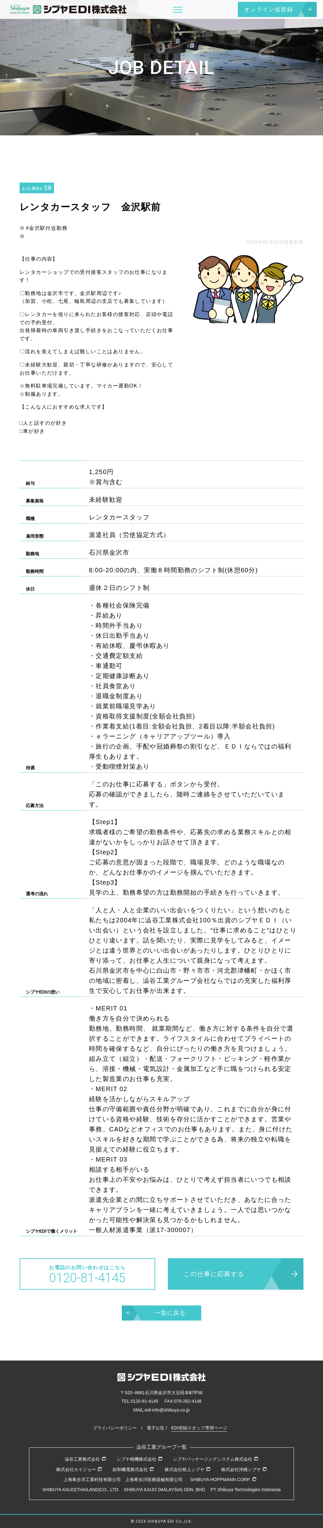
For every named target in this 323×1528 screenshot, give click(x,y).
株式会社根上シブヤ (187, 1469)
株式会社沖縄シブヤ (244, 1469)
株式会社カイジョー (79, 1469)
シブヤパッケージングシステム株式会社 (215, 1459)
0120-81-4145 (144, 1401)
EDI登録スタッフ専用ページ (199, 1427)
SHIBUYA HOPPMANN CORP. (223, 1479)
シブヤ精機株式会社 (139, 1459)
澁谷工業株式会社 (85, 1459)
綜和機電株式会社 (133, 1469)
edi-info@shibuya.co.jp (167, 1409)
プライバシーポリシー (115, 1427)
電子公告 (155, 1427)
